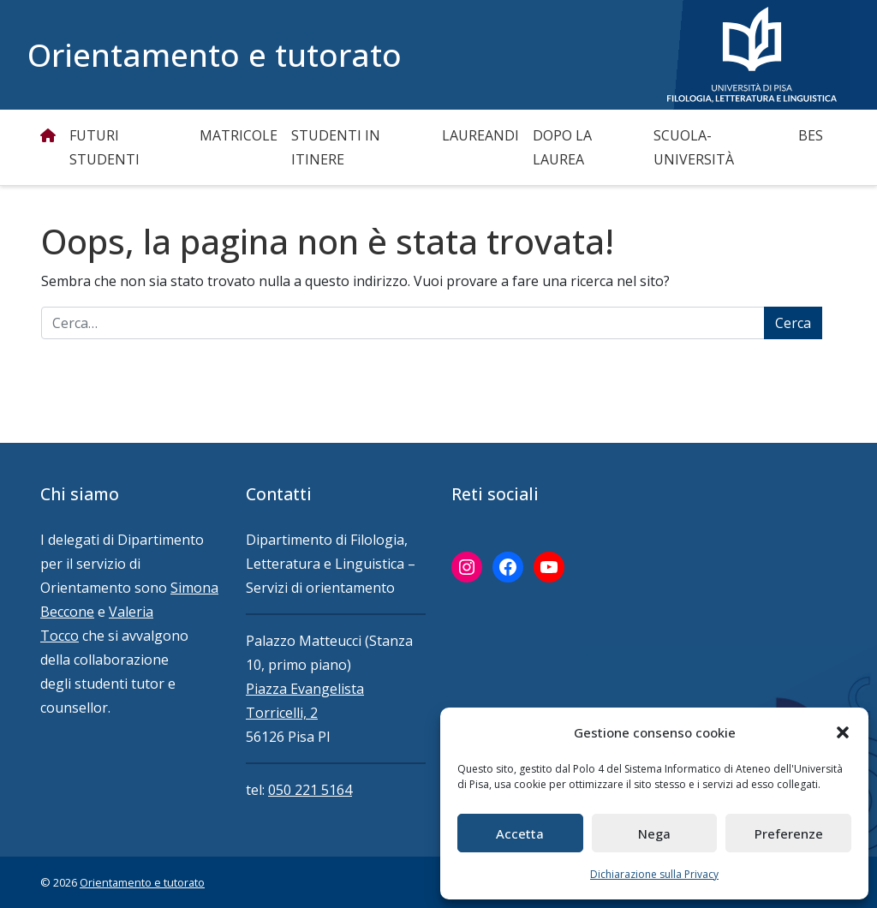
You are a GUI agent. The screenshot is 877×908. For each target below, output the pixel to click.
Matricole (238, 135)
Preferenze (789, 833)
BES (810, 135)
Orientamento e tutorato (214, 54)
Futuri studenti (104, 147)
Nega (654, 833)
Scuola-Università (693, 147)
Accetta (520, 833)
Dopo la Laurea (562, 147)
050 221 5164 (310, 789)
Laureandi (480, 135)
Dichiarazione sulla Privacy (654, 874)
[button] (842, 732)
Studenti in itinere (335, 147)
